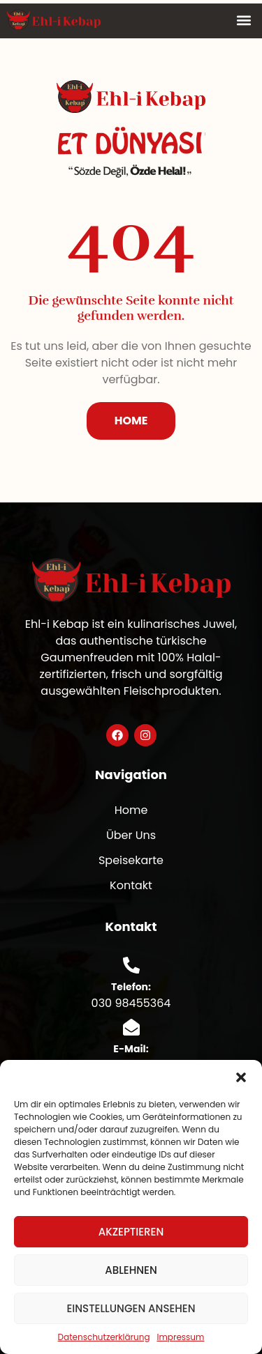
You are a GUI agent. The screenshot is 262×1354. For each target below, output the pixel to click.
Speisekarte (131, 860)
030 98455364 (131, 1003)
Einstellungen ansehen (130, 1308)
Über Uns (131, 835)
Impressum (181, 1337)
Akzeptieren (131, 1231)
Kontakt (131, 885)
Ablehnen (131, 1270)
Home (131, 810)
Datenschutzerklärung (104, 1337)
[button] (241, 1077)
